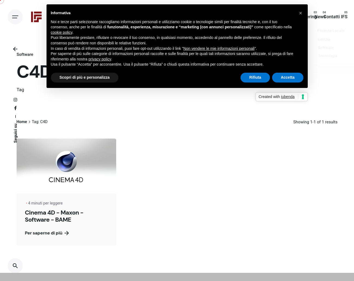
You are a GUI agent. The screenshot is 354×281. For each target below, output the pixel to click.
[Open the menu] (15, 17)
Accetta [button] (288, 77)
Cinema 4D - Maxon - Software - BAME (54, 216)
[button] (300, 13)
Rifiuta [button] (255, 77)
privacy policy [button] (99, 59)
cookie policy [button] (61, 32)
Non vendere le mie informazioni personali (218, 48)
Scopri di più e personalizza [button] (85, 77)
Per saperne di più (47, 233)
